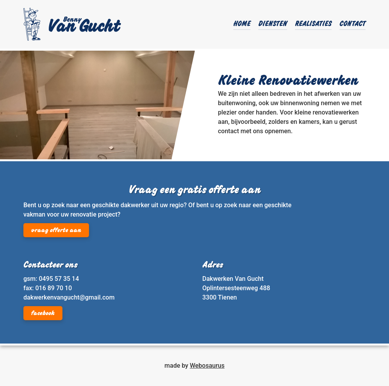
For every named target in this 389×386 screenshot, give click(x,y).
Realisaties (313, 24)
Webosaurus (207, 365)
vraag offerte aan (56, 230)
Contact (352, 24)
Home (241, 24)
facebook (43, 313)
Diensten (272, 24)
